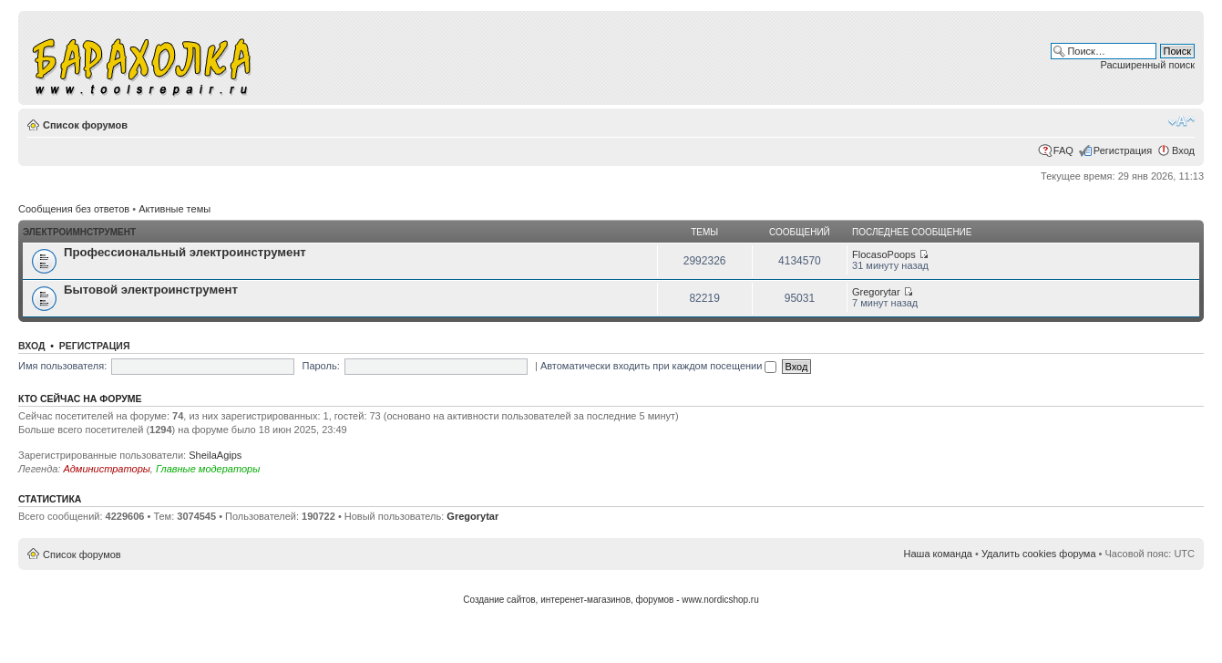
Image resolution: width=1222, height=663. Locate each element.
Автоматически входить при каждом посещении (658, 365)
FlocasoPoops (884, 254)
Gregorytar (876, 291)
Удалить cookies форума (1038, 553)
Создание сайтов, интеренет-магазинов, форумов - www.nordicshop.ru (611, 600)
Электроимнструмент (79, 232)
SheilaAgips (215, 455)
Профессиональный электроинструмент (185, 252)
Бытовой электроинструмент (151, 289)
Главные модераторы (208, 468)
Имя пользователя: (62, 365)
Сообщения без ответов (73, 208)
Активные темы (175, 208)
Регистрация (1123, 150)
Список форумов (85, 124)
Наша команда (938, 553)
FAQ (1063, 150)
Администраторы (106, 468)
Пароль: (320, 365)
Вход (1183, 150)
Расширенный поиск (1147, 64)
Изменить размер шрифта (1181, 121)
